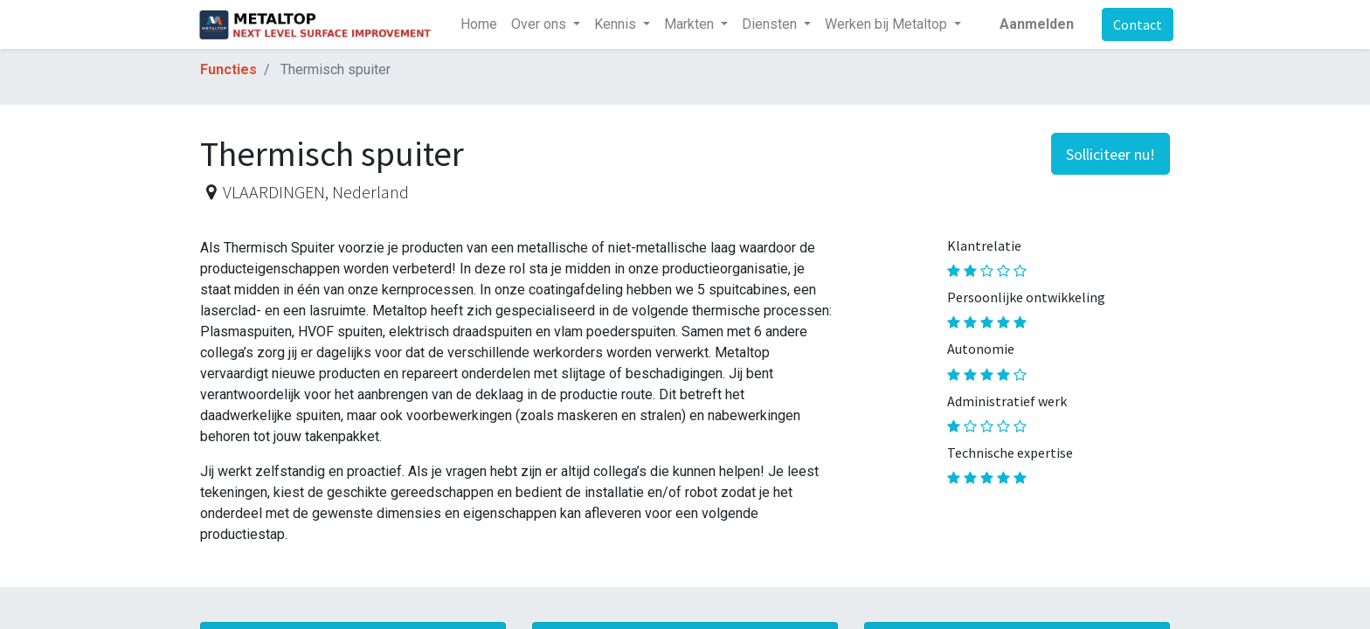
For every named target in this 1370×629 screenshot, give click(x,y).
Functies (228, 69)
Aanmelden (1033, 24)
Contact (1134, 24)
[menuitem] (482, 24)
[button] (1110, 154)
